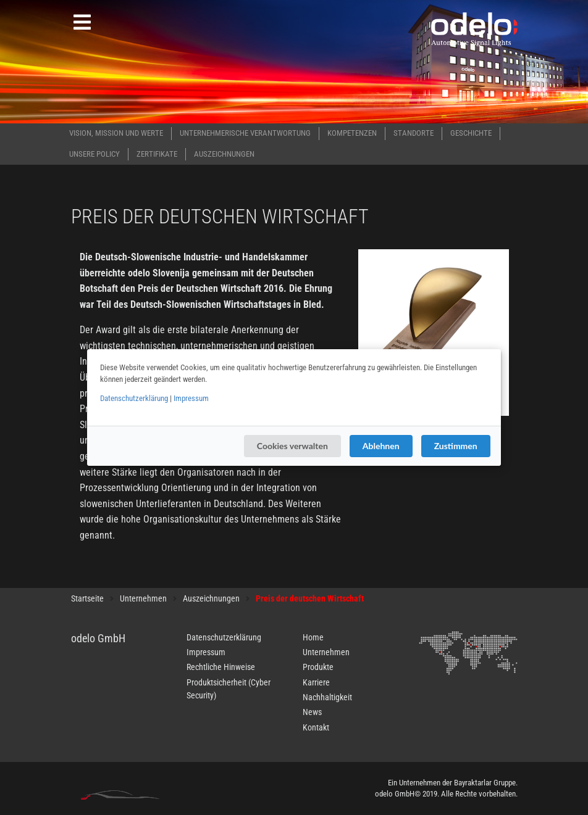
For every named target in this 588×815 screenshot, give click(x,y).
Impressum (191, 398)
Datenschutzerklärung (134, 398)
